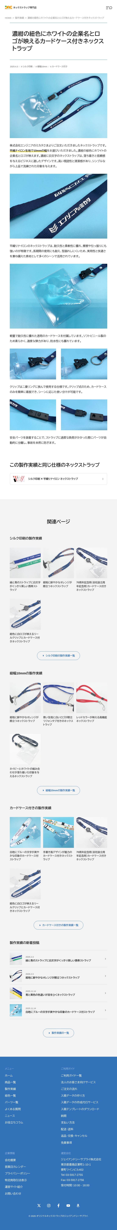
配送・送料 (67, 1129)
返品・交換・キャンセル (74, 1135)
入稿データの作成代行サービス (79, 1102)
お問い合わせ (13, 1193)
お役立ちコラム (14, 1122)
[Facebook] (58, 1205)
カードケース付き (59, 66)
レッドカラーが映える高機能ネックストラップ (91, 724)
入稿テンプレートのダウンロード (80, 1109)
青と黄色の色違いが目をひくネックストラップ (50, 994)
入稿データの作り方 (73, 1095)
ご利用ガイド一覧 (71, 1075)
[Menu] (109, 7)
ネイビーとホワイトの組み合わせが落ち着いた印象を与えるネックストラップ (25, 777)
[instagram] (48, 1205)
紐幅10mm (42, 66)
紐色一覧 (10, 1095)
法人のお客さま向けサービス (78, 1082)
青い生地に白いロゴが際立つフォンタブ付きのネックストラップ (58, 726)
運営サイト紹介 (14, 1186)
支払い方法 (68, 1122)
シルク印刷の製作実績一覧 (60, 655)
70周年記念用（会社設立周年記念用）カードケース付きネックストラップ (91, 591)
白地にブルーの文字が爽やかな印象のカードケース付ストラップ (24, 860)
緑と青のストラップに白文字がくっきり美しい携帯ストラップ (25, 591)
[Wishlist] (78, 1205)
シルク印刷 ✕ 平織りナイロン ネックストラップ (53, 478)
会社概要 (10, 1160)
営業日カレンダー (15, 1166)
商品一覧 (10, 1082)
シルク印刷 (28, 66)
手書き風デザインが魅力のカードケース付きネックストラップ (58, 860)
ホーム (9, 1075)
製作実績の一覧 (60, 1033)
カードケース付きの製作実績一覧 (60, 925)
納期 (63, 1115)
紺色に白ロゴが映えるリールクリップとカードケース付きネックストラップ (25, 643)
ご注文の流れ (69, 1089)
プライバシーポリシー (17, 1173)
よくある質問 (13, 1109)
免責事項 (66, 1142)
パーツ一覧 (11, 1102)
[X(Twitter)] (39, 1205)
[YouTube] (68, 1205)
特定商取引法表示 (16, 1180)
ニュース (10, 1115)
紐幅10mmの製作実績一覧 (60, 790)
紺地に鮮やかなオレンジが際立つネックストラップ (57, 589)
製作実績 (10, 1089)
